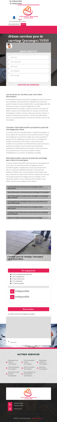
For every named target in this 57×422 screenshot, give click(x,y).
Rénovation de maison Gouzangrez (12, 362)
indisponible (16, 1)
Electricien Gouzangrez (42, 368)
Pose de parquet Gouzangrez (12, 368)
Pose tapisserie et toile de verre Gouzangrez (28, 374)
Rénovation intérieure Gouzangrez (42, 362)
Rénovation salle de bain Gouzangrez (12, 374)
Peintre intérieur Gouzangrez (28, 368)
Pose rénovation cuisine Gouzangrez (28, 362)
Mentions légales (37, 418)
